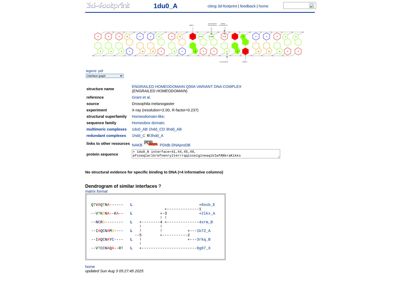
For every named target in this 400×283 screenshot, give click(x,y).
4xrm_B (206, 226)
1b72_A (203, 236)
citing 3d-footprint (222, 6)
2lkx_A (208, 216)
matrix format (96, 191)
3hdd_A (157, 135)
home (263, 6)
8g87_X (203, 257)
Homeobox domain (148, 123)
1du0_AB (140, 129)
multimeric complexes (106, 129)
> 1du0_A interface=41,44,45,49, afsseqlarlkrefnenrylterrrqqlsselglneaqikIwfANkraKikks (206, 153)
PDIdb (165, 145)
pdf (100, 71)
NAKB (137, 145)
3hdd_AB (174, 129)
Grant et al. (141, 97)
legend (91, 71)
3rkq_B (203, 247)
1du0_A (166, 6)
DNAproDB (180, 145)
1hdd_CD (157, 129)
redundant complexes (106, 135)
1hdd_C (138, 135)
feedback (248, 6)
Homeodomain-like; (148, 116)
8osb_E (208, 206)
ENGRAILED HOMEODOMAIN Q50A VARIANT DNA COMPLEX (187, 86)
